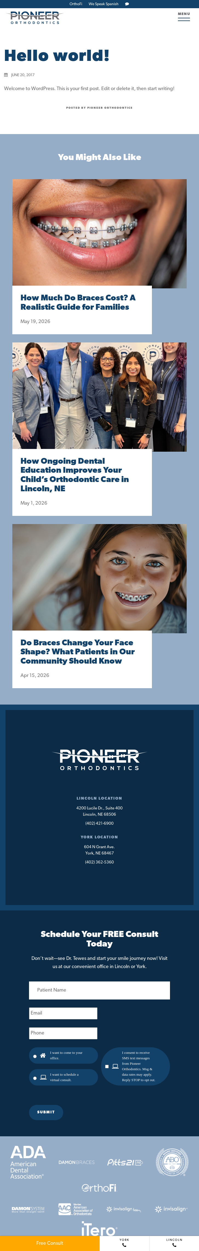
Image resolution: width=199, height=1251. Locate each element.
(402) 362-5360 (99, 862)
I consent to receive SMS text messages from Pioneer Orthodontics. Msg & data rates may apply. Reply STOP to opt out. (138, 1066)
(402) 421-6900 (99, 824)
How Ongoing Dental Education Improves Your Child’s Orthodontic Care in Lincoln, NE (75, 475)
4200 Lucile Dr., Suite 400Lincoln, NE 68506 (99, 811)
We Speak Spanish (104, 4)
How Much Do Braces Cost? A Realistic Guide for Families (78, 303)
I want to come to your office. (66, 1055)
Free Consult (49, 1243)
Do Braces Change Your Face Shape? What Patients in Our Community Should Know (78, 652)
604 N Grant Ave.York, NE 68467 (99, 850)
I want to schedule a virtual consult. (64, 1077)
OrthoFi (76, 4)
